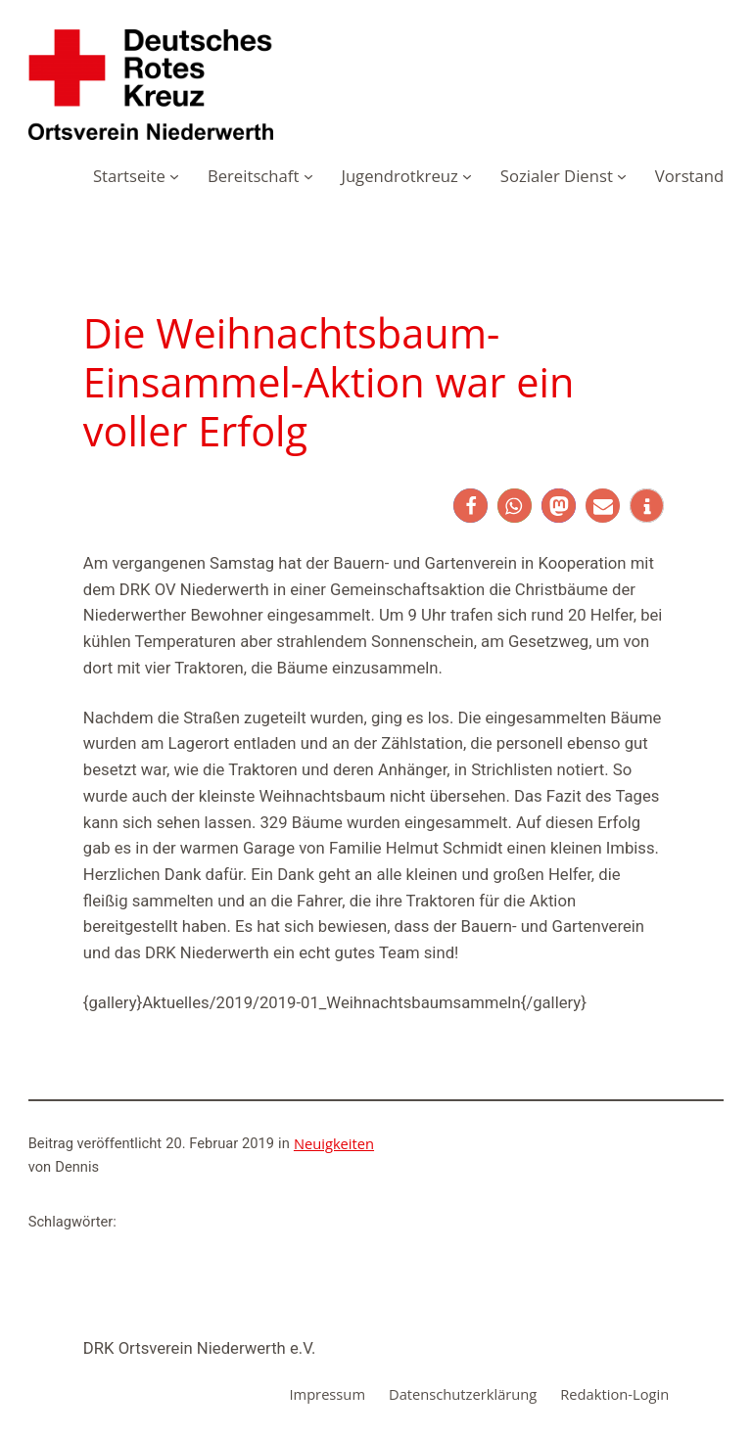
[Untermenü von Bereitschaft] (308, 176)
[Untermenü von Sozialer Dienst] (622, 176)
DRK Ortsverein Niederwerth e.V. (199, 1348)
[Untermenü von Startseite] (174, 176)
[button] (470, 505)
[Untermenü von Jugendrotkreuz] (467, 176)
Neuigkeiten (334, 1143)
